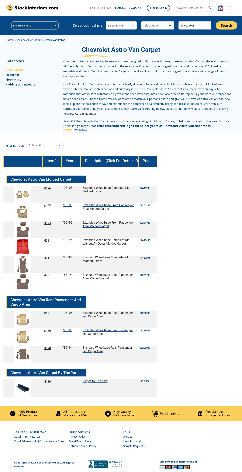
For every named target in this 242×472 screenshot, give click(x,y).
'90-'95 (67, 222)
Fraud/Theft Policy (80, 441)
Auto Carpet (14, 70)
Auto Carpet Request (82, 113)
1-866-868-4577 (127, 7)
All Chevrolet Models (30, 40)
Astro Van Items (55, 40)
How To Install (132, 441)
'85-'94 (67, 257)
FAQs (126, 432)
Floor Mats (13, 79)
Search (226, 25)
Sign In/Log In (158, 7)
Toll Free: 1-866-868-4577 (30, 432)
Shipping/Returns (79, 432)
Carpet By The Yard (95, 381)
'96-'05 (67, 188)
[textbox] (35, 25)
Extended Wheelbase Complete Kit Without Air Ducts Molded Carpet (106, 241)
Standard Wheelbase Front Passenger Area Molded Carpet (108, 276)
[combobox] (35, 25)
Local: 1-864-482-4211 (28, 436)
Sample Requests (134, 446)
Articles (127, 436)
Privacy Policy (77, 436)
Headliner (12, 74)
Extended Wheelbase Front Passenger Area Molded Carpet (108, 207)
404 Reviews (80, 129)
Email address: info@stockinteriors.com (39, 441)
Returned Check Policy (82, 446)
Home (10, 40)
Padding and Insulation (22, 84)
